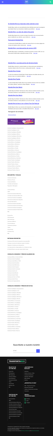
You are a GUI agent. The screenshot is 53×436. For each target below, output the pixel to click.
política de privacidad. (35, 430)
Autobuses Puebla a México (13, 168)
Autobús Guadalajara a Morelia (14, 138)
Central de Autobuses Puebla (14, 416)
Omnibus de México (12, 221)
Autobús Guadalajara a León (13, 130)
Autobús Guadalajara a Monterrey (14, 136)
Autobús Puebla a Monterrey (13, 162)
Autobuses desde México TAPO (14, 261)
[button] (2, 2)
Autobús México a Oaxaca (13, 146)
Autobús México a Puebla (13, 148)
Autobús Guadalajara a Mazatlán (14, 132)
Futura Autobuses (11, 223)
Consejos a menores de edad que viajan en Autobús (18, 243)
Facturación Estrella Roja (15, 40)
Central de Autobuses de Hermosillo (15, 205)
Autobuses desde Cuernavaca (14, 269)
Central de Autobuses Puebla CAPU (15, 209)
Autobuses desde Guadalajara (14, 259)
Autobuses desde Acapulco (13, 267)
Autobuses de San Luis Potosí (14, 277)
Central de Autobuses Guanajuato (15, 207)
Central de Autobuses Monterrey (14, 193)
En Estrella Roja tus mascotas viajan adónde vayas (23, 24)
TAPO (9, 191)
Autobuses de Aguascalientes (14, 281)
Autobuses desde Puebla (13, 275)
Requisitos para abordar (29, 387)
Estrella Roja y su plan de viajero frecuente (21, 32)
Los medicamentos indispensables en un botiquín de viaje (20, 247)
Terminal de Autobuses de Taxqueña (15, 199)
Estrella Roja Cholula (14, 71)
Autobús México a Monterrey (14, 144)
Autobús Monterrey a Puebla (13, 156)
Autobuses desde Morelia (13, 273)
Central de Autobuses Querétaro (14, 203)
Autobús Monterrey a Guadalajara (14, 152)
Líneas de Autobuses (12, 177)
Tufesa (9, 227)
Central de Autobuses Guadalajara (15, 197)
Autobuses (26, 371)
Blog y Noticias (27, 378)
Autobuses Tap (11, 231)
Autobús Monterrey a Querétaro (14, 158)
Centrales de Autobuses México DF (15, 195)
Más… (9, 211)
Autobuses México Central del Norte (15, 257)
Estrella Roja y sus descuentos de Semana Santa (23, 63)
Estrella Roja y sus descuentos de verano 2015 (22, 48)
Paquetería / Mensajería (12, 185)
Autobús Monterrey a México (14, 154)
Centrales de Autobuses (13, 183)
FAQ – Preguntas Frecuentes (30, 385)
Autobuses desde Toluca (13, 279)
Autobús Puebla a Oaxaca (13, 164)
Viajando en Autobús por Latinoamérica (16, 245)
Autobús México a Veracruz (13, 150)
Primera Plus (10, 215)
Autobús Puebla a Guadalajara (14, 160)
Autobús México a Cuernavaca (14, 140)
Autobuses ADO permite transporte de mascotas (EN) (19, 241)
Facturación (27, 391)
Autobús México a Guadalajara (14, 142)
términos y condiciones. (25, 430)
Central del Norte (11, 189)
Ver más (38, 29)
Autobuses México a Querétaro (14, 166)
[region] (26, 14)
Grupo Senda (10, 229)
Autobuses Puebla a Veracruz (14, 170)
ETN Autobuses (11, 217)
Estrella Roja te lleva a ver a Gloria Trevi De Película (23, 103)
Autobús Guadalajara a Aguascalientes (16, 128)
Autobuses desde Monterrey (13, 265)
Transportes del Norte (12, 225)
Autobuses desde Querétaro (13, 263)
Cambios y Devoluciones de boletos (31, 389)
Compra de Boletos (12, 181)
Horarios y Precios (11, 179)
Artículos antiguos (12, 114)
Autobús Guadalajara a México (14, 134)
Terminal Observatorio (12, 201)
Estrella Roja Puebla (14, 79)
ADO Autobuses (11, 219)
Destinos (26, 380)
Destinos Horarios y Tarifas (29, 373)
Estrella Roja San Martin (15, 87)
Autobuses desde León (12, 271)
